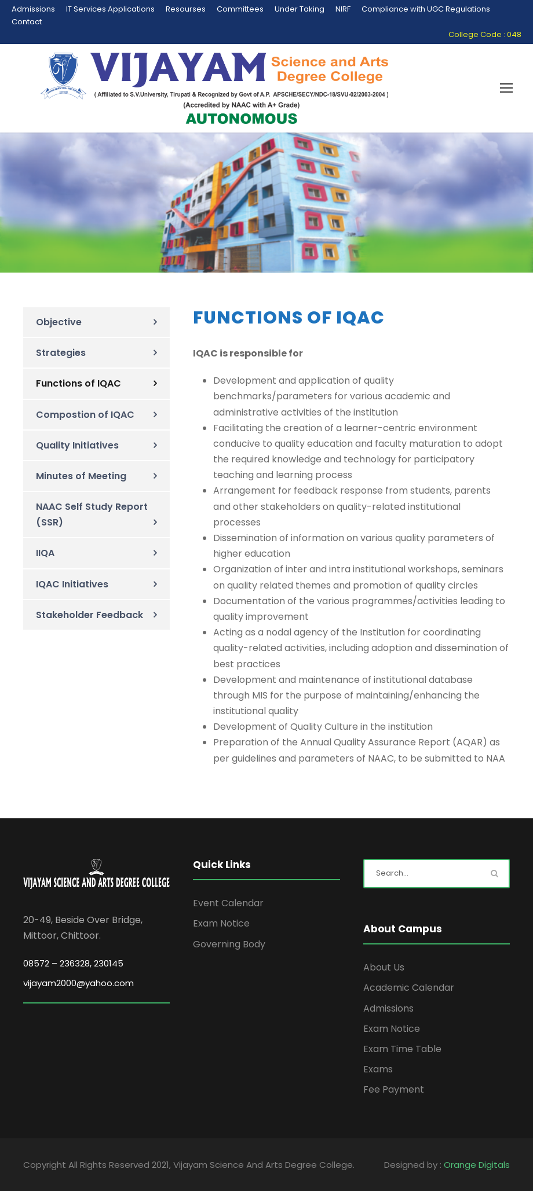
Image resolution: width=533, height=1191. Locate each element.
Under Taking (299, 8)
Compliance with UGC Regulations (426, 8)
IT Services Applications (110, 8)
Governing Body (229, 944)
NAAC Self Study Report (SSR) (92, 514)
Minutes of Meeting (81, 476)
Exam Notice (221, 923)
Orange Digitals (477, 1165)
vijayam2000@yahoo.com (78, 983)
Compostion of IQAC (85, 414)
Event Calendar (228, 903)
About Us (383, 967)
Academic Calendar (408, 987)
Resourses (186, 8)
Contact (27, 21)
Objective (59, 322)
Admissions (33, 8)
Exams (378, 1069)
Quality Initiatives (77, 445)
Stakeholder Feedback (89, 615)
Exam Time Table (402, 1049)
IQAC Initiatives (72, 584)
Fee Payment (393, 1089)
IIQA (45, 553)
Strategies (61, 352)
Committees (240, 8)
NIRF (343, 8)
